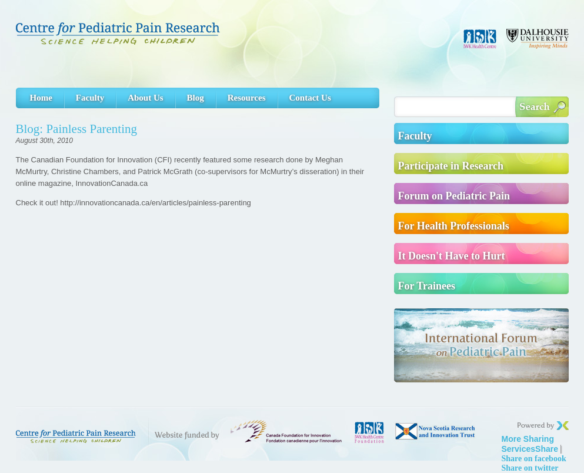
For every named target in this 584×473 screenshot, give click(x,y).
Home (41, 97)
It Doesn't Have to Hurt (451, 256)
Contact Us (310, 97)
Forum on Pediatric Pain (454, 196)
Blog (195, 97)
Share (530, 444)
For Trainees (427, 286)
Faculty (90, 97)
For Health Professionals (453, 226)
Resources (247, 97)
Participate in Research (451, 166)
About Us (145, 97)
